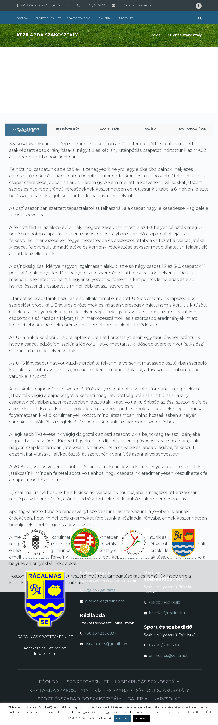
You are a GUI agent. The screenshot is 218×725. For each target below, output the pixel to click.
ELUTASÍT (142, 718)
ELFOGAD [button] (122, 718)
